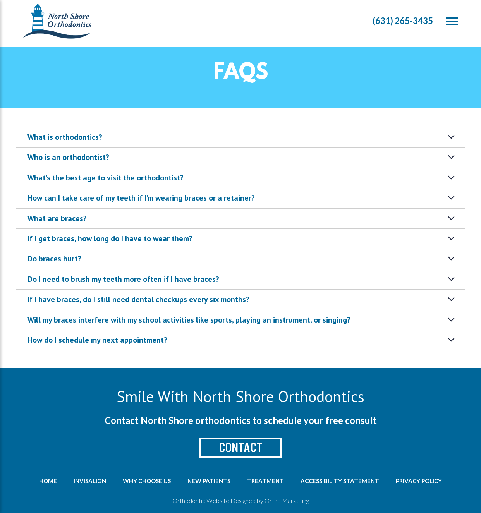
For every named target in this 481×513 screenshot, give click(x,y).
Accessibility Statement (340, 480)
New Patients (208, 480)
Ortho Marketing (287, 500)
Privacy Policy (419, 480)
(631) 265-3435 (403, 20)
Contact (240, 447)
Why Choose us (147, 480)
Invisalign (90, 480)
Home (48, 480)
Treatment (265, 480)
